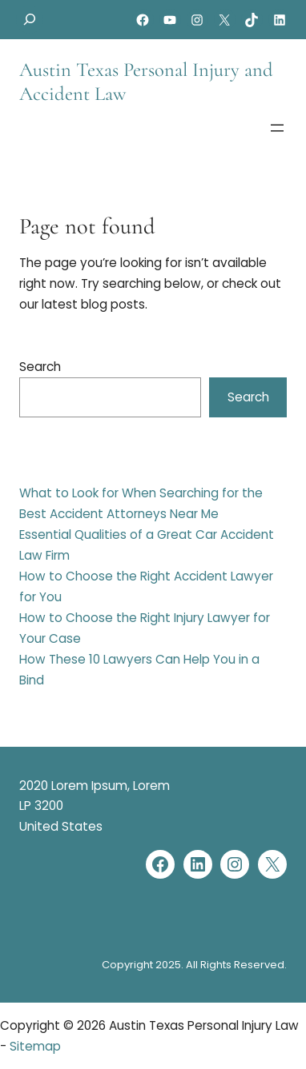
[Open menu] (277, 128)
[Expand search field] (29, 20)
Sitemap (35, 1046)
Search (40, 366)
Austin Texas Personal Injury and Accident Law (146, 81)
